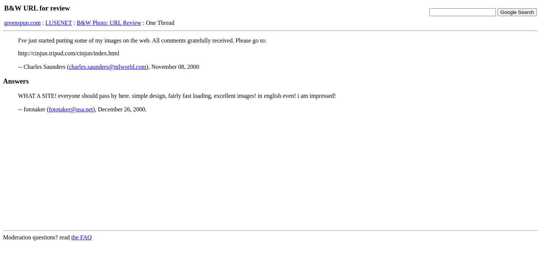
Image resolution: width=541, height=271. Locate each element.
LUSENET (58, 23)
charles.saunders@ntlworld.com (108, 67)
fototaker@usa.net (71, 109)
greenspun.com (22, 23)
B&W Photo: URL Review (109, 23)
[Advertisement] (270, 171)
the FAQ (81, 237)
